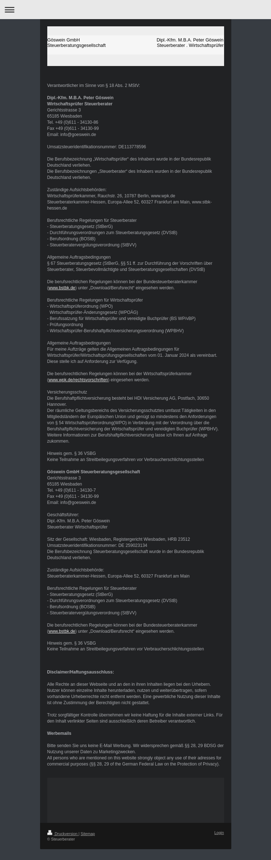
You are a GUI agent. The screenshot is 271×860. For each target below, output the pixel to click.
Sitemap (87, 834)
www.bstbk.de (62, 287)
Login (219, 832)
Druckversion (63, 834)
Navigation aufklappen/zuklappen (135, 9)
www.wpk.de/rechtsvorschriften (78, 379)
